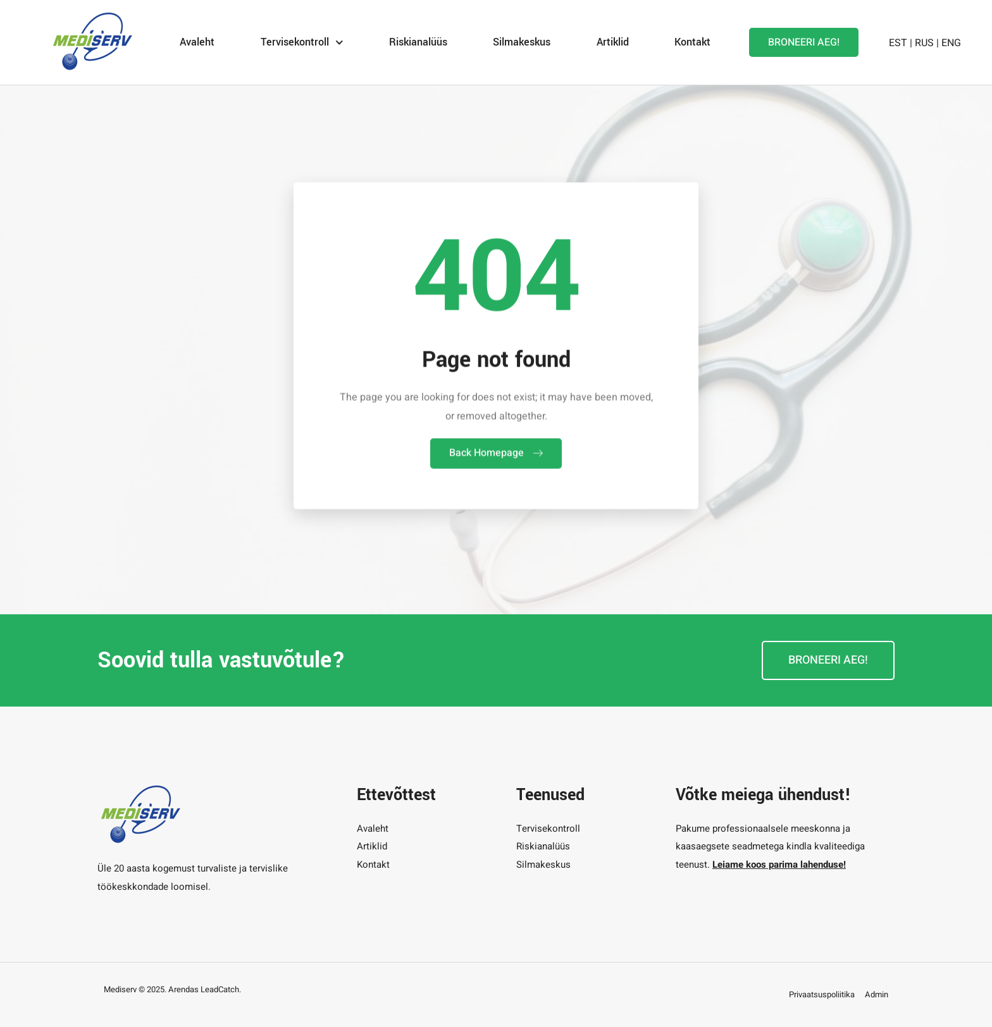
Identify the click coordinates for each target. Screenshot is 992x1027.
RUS (924, 41)
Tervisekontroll (302, 41)
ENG (951, 41)
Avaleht (197, 41)
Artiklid (613, 41)
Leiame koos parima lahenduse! (779, 865)
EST (898, 41)
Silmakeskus (521, 41)
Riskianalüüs (418, 41)
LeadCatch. (221, 989)
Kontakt (692, 41)
